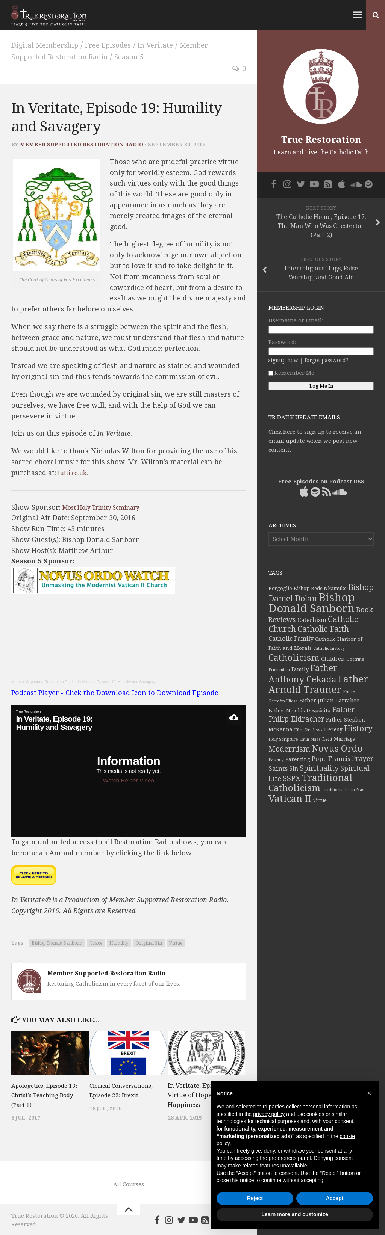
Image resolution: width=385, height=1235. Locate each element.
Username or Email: (295, 320)
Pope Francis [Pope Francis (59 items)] (331, 758)
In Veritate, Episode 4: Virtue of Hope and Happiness (200, 1094)
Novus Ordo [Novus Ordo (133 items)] (337, 748)
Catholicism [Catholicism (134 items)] (294, 657)
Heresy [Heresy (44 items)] (333, 729)
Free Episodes (123, 45)
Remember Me (291, 373)
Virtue (175, 942)
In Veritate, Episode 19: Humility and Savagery (116, 681)
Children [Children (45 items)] (333, 659)
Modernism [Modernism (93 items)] (289, 748)
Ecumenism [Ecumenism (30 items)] (279, 669)
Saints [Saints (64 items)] (278, 768)
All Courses (128, 1183)
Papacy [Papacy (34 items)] (276, 759)
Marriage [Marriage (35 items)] (344, 739)
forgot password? (327, 360)
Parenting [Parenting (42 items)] (297, 759)
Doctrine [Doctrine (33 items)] (355, 659)
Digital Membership (50, 45)
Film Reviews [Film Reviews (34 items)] (308, 729)
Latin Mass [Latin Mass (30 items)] (310, 739)
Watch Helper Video (128, 779)
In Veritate (177, 45)
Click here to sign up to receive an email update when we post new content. (314, 441)
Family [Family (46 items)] (300, 669)
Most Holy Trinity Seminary (108, 506)
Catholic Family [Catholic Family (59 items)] (291, 638)
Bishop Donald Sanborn (57, 942)
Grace (95, 942)
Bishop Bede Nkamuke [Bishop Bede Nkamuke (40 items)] (320, 588)
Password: (282, 342)
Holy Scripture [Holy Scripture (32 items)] (283, 739)
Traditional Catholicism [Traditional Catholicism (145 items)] (310, 783)
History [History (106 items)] (358, 728)
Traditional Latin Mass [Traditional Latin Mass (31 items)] (344, 789)
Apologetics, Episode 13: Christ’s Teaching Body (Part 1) (42, 1094)
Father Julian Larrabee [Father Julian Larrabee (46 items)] (329, 701)
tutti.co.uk (75, 472)
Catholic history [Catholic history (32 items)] (329, 648)
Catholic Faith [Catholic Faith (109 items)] (323, 629)
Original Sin (149, 942)
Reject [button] (255, 1198)
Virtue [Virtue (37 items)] (320, 800)
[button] (369, 1093)
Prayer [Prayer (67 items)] (363, 758)
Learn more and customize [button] (294, 1214)
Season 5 (147, 56)
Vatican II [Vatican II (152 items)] (289, 798)
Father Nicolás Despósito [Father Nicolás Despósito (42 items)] (299, 710)
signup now (283, 360)
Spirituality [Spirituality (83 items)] (319, 768)
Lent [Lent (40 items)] (327, 739)
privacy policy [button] (269, 1114)
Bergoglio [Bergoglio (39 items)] (280, 588)
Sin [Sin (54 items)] (293, 768)
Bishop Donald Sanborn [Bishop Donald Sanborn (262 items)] (311, 603)
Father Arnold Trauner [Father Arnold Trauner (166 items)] (318, 684)
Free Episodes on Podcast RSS (321, 481)
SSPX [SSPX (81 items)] (291, 778)
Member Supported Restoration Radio (81, 143)
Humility (119, 942)
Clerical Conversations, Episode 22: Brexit (116, 1094)
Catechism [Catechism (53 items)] (311, 620)
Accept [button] (335, 1198)
